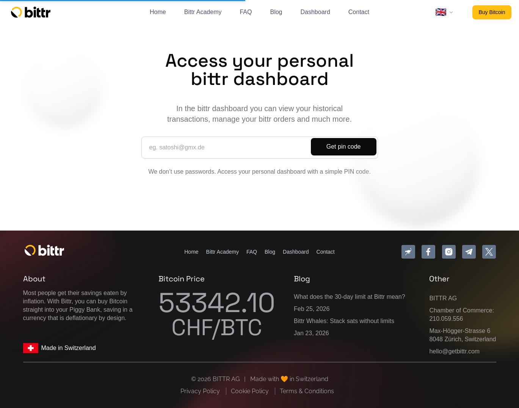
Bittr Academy (203, 12)
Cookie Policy (250, 391)
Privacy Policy (200, 391)
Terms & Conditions (307, 391)
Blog (276, 12)
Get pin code (343, 146)
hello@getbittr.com (454, 351)
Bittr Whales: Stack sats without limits (344, 321)
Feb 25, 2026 (311, 309)
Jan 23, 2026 (311, 333)
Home (158, 12)
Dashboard (315, 12)
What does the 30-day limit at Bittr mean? (349, 296)
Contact (358, 12)
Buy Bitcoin (491, 12)
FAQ (246, 12)
